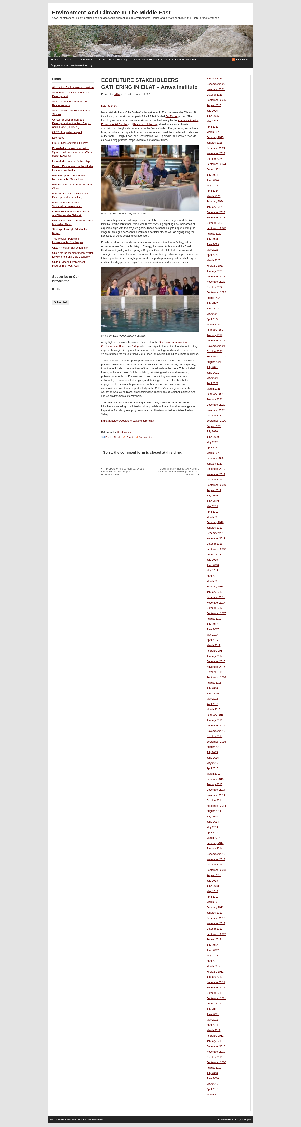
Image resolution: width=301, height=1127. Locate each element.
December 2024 (216, 148)
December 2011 (216, 982)
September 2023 (216, 228)
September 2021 (216, 356)
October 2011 (214, 993)
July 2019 (212, 495)
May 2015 (212, 763)
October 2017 (214, 607)
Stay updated (145, 437)
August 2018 (214, 554)
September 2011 (216, 998)
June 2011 (213, 1014)
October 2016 (214, 672)
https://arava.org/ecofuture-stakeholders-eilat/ (127, 420)
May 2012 (212, 955)
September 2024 (216, 164)
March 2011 (213, 1030)
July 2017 (212, 624)
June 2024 (213, 180)
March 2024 (213, 196)
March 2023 (213, 260)
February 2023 (215, 265)
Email (56, 289)
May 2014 (212, 827)
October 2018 (214, 543)
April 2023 (212, 255)
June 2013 (213, 885)
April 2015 (212, 768)
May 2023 (212, 249)
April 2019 (212, 511)
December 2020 (216, 404)
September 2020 (216, 420)
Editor (117, 94)
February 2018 (215, 586)
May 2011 (212, 1019)
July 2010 (212, 1073)
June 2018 (213, 565)
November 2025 (216, 89)
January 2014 (214, 848)
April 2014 (212, 832)
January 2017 (214, 656)
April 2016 (212, 704)
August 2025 (214, 105)
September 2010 (216, 1062)
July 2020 (212, 431)
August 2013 (214, 875)
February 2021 (215, 394)
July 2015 (212, 752)
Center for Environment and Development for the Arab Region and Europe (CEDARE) (71, 123)
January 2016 (214, 720)
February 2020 (215, 458)
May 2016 (212, 698)
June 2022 (213, 308)
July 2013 (212, 880)
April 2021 (212, 383)
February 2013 (215, 907)
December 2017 (216, 597)
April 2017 (212, 640)
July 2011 (212, 1009)
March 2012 (213, 966)
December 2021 (216, 340)
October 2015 (214, 736)
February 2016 (215, 714)
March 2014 (213, 837)
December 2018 (216, 533)
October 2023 (214, 223)
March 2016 (213, 709)
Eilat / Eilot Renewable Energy (70, 143)
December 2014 (216, 789)
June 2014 (213, 821)
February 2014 (215, 843)
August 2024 (214, 169)
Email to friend (112, 437)
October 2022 (214, 287)
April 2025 (212, 126)
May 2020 (212, 442)
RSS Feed (242, 59)
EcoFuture (172, 116)
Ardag (135, 346)
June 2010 (213, 1078)
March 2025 (213, 132)
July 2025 (212, 110)
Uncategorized (124, 432)
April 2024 (212, 190)
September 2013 (216, 870)
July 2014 (212, 816)
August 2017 (214, 618)
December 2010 (216, 1046)
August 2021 (214, 362)
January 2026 (214, 78)
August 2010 (214, 1067)
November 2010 (216, 1051)
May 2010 (212, 1083)
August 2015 (214, 746)
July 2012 (212, 944)
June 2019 (213, 501)
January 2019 (214, 527)
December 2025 (216, 84)
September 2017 (216, 613)
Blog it (129, 437)
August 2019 (214, 490)
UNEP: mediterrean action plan (70, 247)
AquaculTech (117, 346)
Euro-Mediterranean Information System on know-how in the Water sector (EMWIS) (72, 152)
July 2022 (212, 303)
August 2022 (214, 297)
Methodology (84, 59)
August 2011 (214, 1003)
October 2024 (214, 158)
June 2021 (213, 372)
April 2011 (212, 1025)
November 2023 (216, 217)
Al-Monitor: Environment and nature (73, 87)
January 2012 (214, 976)
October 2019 (214, 479)
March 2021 (213, 388)
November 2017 (216, 602)
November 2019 (216, 474)
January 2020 (214, 463)
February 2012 (215, 971)
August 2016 (214, 682)
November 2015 (216, 731)
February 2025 (215, 137)
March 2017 (213, 645)
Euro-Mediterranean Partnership (71, 161)
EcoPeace (58, 137)
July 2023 (212, 238)
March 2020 (213, 453)
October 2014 (214, 800)
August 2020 (214, 426)
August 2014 (214, 811)
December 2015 (216, 725)
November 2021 (216, 346)
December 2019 (216, 468)
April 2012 (212, 961)
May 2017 (212, 634)
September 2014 (216, 805)
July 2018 (212, 559)
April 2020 (212, 447)
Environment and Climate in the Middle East (111, 12)
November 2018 (216, 538)
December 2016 (216, 661)
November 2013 (216, 859)
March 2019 (213, 517)
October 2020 (214, 415)
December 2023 (216, 212)
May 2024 (212, 185)
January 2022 (214, 335)
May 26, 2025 (109, 106)
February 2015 (215, 779)
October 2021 (214, 351)
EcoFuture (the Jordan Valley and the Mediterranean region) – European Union (122, 471)
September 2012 (216, 934)
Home (54, 59)
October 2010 (214, 1057)
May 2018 (212, 570)
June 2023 (213, 244)
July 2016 (212, 688)
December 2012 (216, 918)
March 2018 (213, 581)
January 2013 (214, 912)
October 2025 (214, 94)
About (67, 59)
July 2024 (212, 175)
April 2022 (212, 319)
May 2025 (212, 121)
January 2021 (214, 399)
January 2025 (214, 142)
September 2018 (216, 549)
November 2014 (216, 795)
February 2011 (215, 1035)
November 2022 (216, 281)
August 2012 (214, 939)
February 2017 (215, 650)
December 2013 (216, 854)
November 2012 (216, 923)
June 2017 (213, 629)
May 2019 (212, 506)
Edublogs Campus (241, 1119)
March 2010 (213, 1094)
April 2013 (212, 896)
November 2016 (216, 666)
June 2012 (213, 950)
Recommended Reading (113, 59)
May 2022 (212, 314)
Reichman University (145, 124)
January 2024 (214, 206)
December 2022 (216, 276)
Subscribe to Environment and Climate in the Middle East (166, 59)
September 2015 (216, 741)
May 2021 (212, 378)
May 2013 (212, 891)
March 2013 (213, 902)
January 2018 (214, 592)
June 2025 (213, 116)
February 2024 (215, 201)
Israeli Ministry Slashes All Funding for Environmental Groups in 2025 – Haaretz (178, 471)
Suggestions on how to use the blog (72, 65)
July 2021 (212, 367)
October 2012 (214, 928)
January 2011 (214, 1041)
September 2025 (216, 99)
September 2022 (216, 292)
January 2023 (214, 271)
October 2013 (214, 864)
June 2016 (213, 693)
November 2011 (216, 987)
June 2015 (213, 757)
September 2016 (216, 677)
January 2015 (214, 784)
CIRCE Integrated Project (67, 132)
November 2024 (216, 153)
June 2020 (213, 436)
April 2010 (212, 1089)
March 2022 (213, 324)
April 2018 (212, 575)
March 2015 (213, 773)
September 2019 (216, 485)
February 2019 (215, 522)
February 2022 (215, 329)
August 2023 (214, 233)
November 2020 (216, 410)
